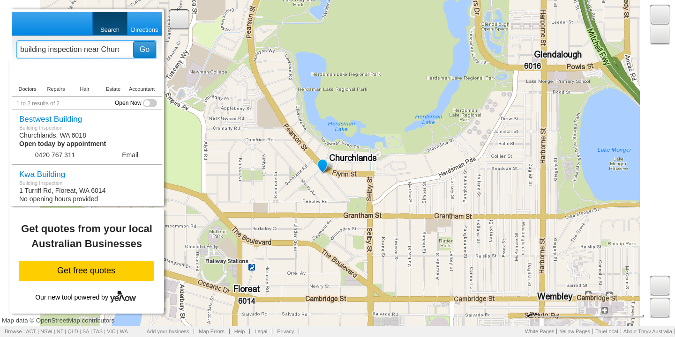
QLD (73, 331)
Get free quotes (86, 270)
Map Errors (211, 331)
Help (239, 331)
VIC (111, 331)
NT (60, 331)
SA (85, 331)
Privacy (285, 331)
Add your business (168, 331)
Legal (261, 331)
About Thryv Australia (647, 331)
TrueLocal (606, 331)
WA (124, 331)
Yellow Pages (574, 331)
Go (145, 49)
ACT (31, 331)
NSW (46, 331)
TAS (98, 331)
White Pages (539, 331)
